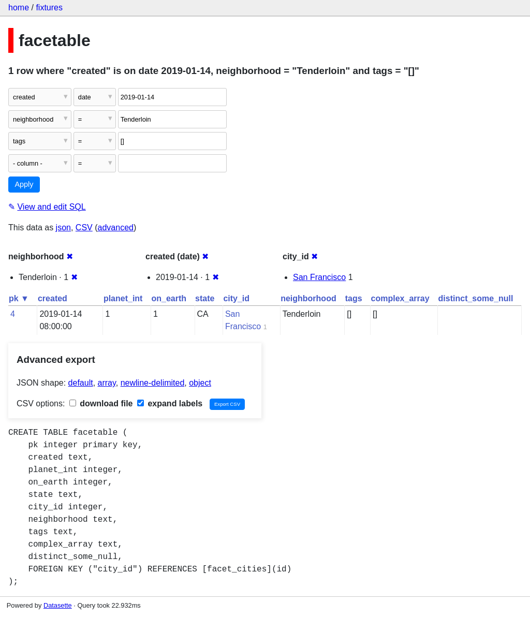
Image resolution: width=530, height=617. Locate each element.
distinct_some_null (475, 298)
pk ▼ (19, 298)
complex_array (400, 298)
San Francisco (319, 277)
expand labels (169, 403)
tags (353, 298)
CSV (84, 227)
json (63, 227)
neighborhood (308, 298)
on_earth (168, 298)
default (80, 382)
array (107, 382)
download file (101, 403)
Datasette (57, 605)
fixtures (49, 7)
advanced (116, 227)
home (18, 7)
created (52, 298)
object (200, 382)
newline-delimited (153, 382)
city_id (236, 298)
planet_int (123, 298)
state (204, 298)
